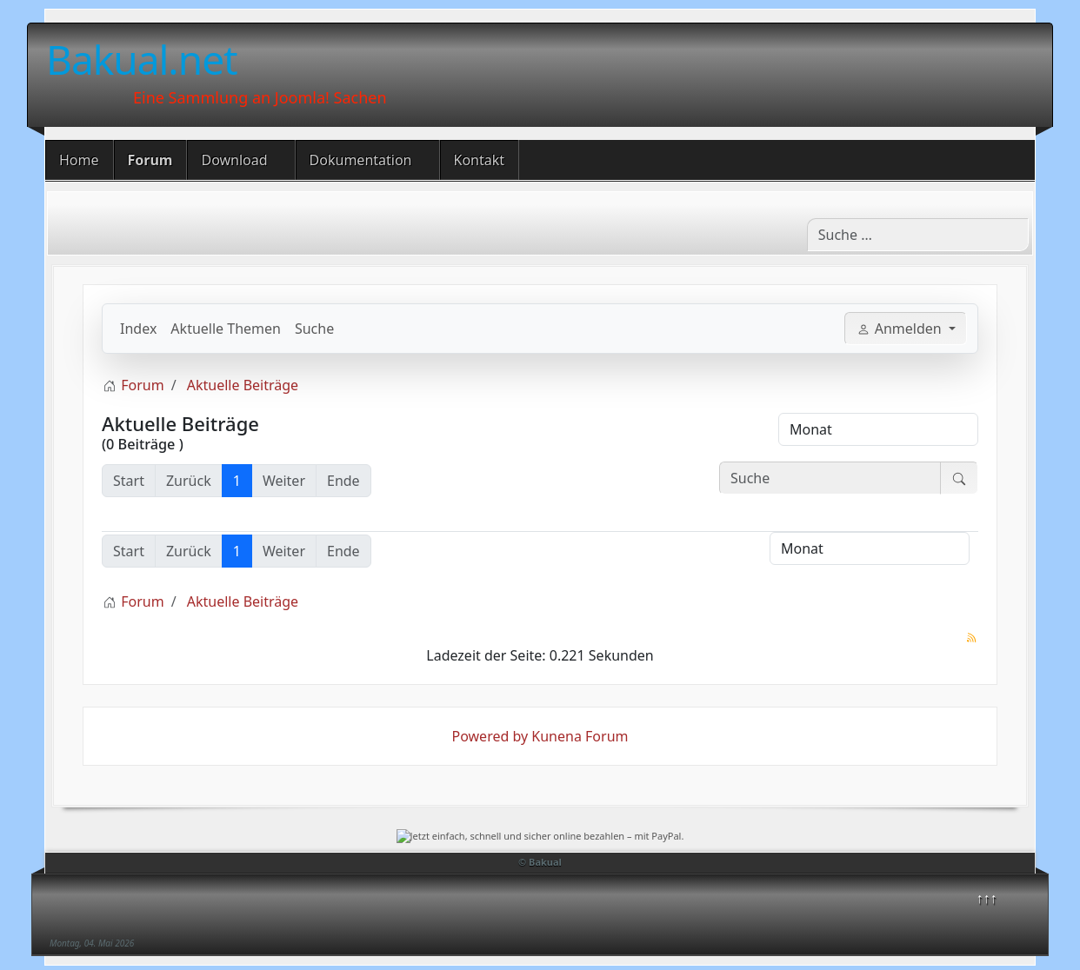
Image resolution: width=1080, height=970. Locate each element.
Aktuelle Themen (225, 328)
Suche (314, 328)
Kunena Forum (579, 736)
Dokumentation (361, 159)
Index (138, 328)
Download (234, 159)
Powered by (490, 736)
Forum (150, 159)
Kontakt (479, 159)
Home (79, 159)
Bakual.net (141, 59)
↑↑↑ (987, 897)
